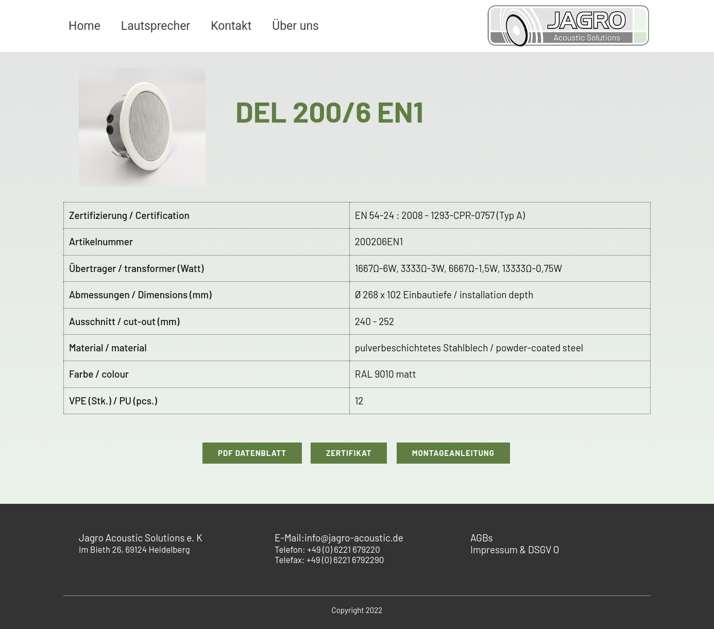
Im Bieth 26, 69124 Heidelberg (140, 543)
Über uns (295, 26)
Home (84, 26)
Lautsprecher (155, 26)
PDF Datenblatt (252, 452)
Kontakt (231, 26)
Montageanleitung (453, 452)
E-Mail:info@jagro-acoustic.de (339, 537)
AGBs (481, 537)
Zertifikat (348, 452)
